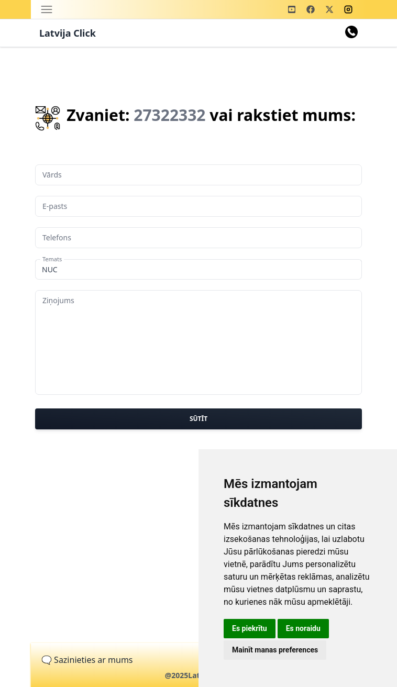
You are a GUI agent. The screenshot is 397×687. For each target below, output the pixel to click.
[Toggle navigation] (46, 9)
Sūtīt (198, 418)
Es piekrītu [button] (249, 628)
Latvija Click (67, 33)
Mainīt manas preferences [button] (275, 650)
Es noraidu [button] (303, 628)
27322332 (169, 115)
